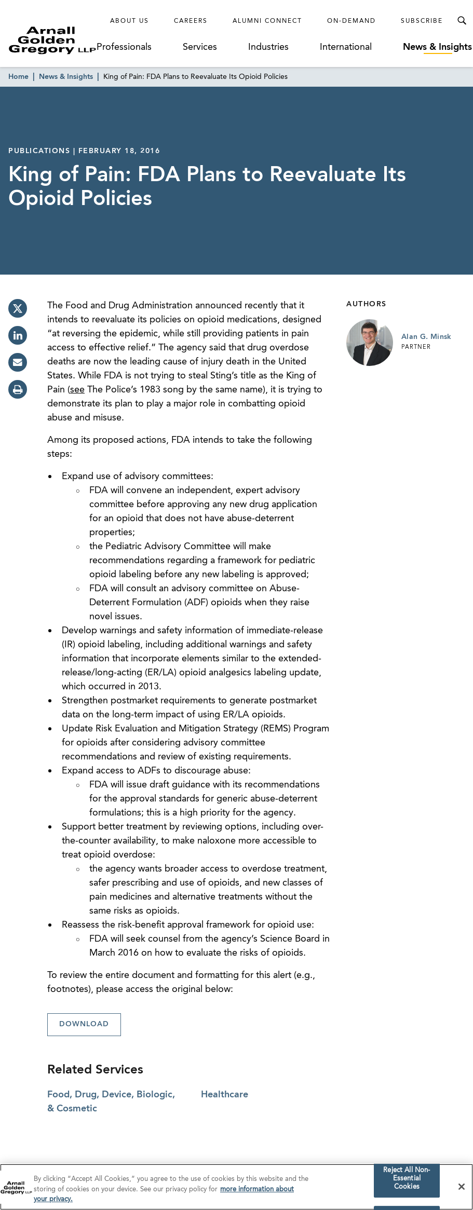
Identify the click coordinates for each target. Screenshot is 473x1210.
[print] (17, 389)
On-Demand (351, 21)
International (346, 47)
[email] (17, 362)
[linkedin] (17, 335)
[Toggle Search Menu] (461, 20)
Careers (191, 21)
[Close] (461, 1187)
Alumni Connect (267, 21)
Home (18, 76)
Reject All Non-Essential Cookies (406, 1179)
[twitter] (17, 308)
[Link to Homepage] (52, 40)
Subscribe (422, 21)
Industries (268, 47)
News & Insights (437, 47)
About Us (129, 21)
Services (200, 47)
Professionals (124, 47)
